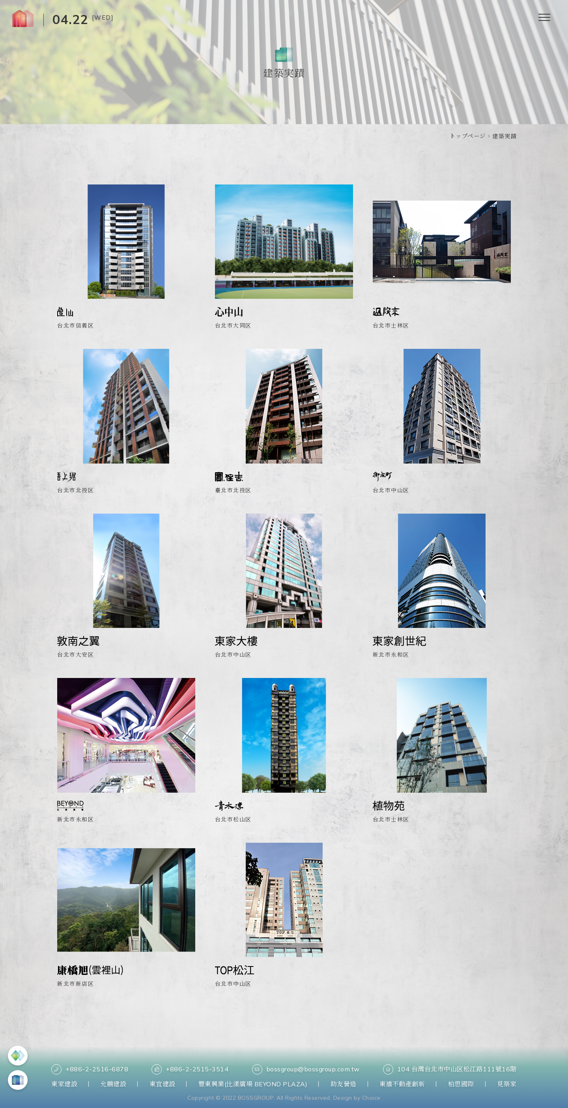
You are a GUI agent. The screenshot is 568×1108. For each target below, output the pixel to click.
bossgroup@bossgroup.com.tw (306, 1069)
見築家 (507, 1084)
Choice (371, 1097)
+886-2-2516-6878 (89, 1069)
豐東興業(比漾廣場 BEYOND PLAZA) (253, 1084)
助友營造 (344, 1084)
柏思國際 (461, 1084)
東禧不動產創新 (402, 1084)
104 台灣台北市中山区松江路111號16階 (450, 1069)
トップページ (468, 136)
